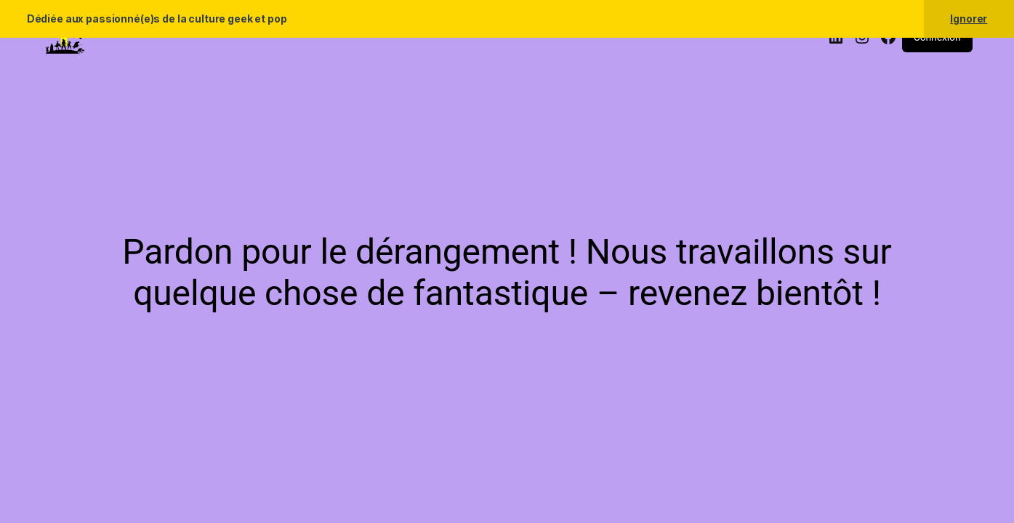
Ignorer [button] (968, 18)
